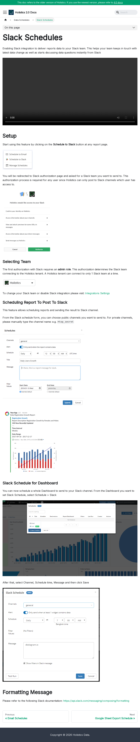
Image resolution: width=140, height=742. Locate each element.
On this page (12, 27)
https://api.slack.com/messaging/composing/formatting (96, 700)
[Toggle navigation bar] (5, 12)
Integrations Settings (97, 293)
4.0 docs (118, 2)
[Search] (126, 12)
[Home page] (6, 19)
